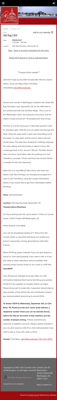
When (5, 40)
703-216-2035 (45, 339)
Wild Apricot (34, 395)
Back (5, 32)
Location (6, 46)
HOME (5, 29)
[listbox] (43, 32)
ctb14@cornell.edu (22, 87)
